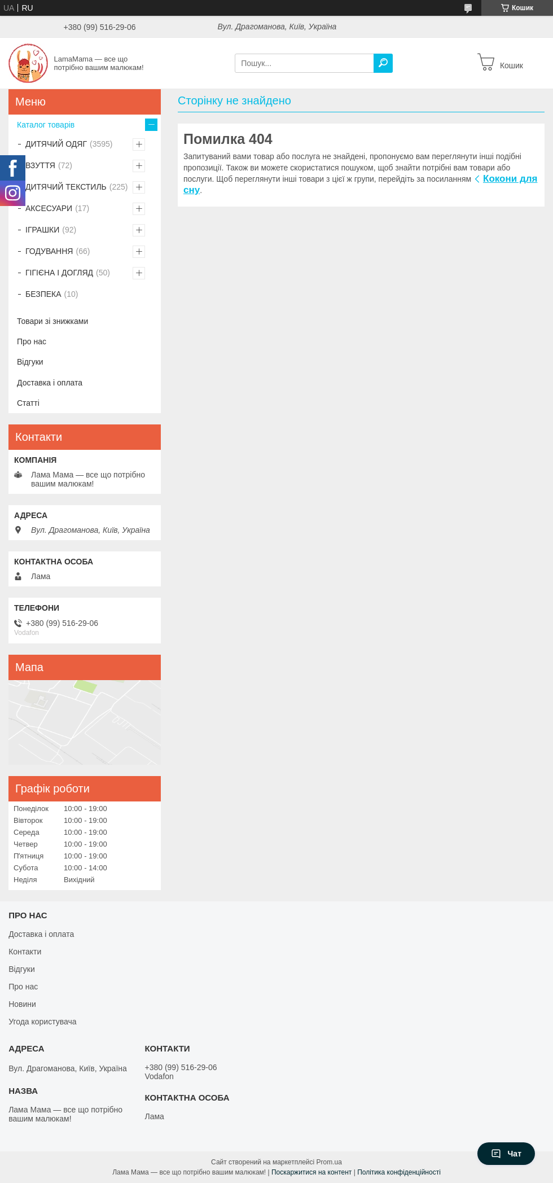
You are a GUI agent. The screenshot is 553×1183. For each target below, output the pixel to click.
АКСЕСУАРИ (48, 208)
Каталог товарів (45, 124)
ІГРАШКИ (42, 229)
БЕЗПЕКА (43, 294)
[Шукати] (383, 63)
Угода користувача (42, 1021)
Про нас (31, 341)
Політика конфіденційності (399, 1172)
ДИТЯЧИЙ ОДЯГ (56, 143)
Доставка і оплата (49, 382)
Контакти (24, 951)
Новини (22, 1004)
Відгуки (30, 361)
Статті (28, 403)
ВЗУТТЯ (40, 165)
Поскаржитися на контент (311, 1172)
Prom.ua (329, 1162)
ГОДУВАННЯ (49, 251)
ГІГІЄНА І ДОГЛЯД (59, 272)
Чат (506, 1154)
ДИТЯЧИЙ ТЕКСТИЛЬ (66, 186)
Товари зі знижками (52, 321)
